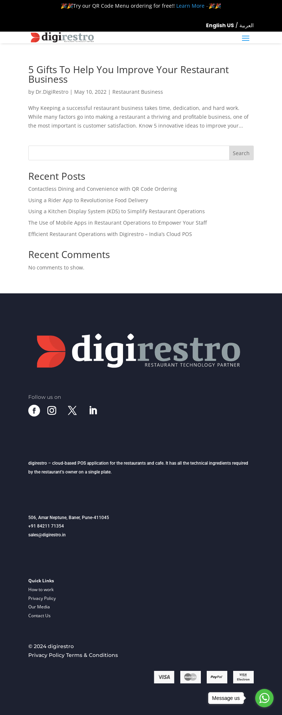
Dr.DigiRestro (52, 91)
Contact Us (39, 615)
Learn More (190, 5)
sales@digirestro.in (47, 534)
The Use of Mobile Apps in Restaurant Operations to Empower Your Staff (117, 222)
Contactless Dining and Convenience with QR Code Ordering (102, 188)
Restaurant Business (137, 91)
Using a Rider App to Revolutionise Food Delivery (88, 200)
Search (241, 153)
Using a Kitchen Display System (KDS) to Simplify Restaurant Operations (116, 211)
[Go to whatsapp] (264, 698)
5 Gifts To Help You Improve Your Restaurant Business (128, 74)
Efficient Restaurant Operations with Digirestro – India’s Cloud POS (110, 233)
